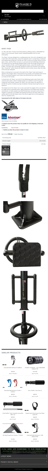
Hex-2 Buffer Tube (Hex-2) (35, 390)
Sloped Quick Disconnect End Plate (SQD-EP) (35, 414)
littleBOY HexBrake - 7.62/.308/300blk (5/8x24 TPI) (35, 368)
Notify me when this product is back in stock (15, 130)
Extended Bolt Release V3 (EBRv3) (13, 367)
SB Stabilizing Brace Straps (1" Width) (13, 435)
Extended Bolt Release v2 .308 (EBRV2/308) (35, 436)
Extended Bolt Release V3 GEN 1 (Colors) (12, 391)
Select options (13, 373)
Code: (15, 134)
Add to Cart (35, 373)
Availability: (5, 127)
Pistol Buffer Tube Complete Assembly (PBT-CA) (13, 414)
